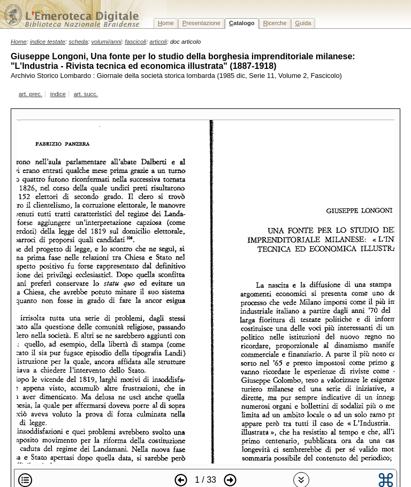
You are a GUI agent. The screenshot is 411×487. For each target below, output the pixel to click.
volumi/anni (107, 41)
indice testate (47, 41)
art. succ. (86, 94)
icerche (275, 23)
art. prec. (30, 94)
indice (58, 94)
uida (303, 23)
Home (19, 41)
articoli (157, 41)
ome (166, 23)
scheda (78, 41)
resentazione (201, 23)
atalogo (242, 23)
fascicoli (135, 41)
